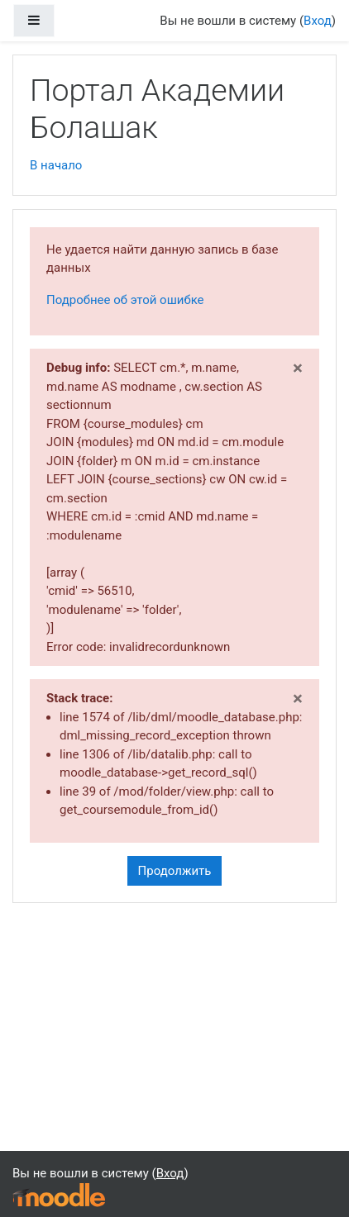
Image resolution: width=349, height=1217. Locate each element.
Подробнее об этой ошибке (125, 299)
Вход (318, 20)
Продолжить (175, 870)
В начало (56, 165)
